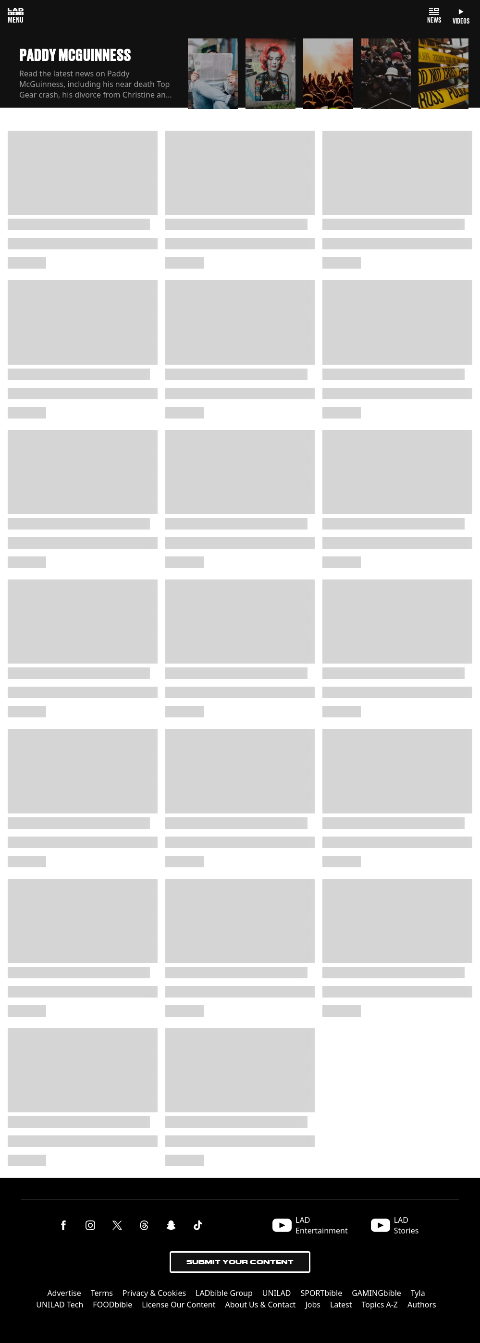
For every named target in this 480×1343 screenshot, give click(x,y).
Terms (102, 1293)
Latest (341, 1304)
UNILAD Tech (59, 1304)
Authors (421, 1304)
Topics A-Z (380, 1304)
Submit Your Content (240, 1262)
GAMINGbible (376, 1293)
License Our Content (178, 1304)
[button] (213, 73)
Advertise (64, 1293)
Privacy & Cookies (154, 1293)
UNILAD (276, 1293)
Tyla (418, 1293)
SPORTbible (321, 1293)
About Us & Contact (260, 1304)
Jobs (312, 1304)
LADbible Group (224, 1293)
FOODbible (112, 1304)
